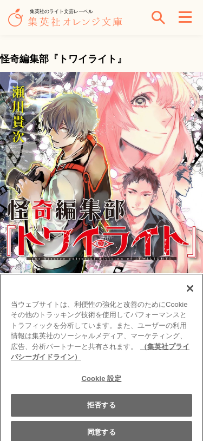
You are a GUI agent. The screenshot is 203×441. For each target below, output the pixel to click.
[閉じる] (190, 291)
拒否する (101, 408)
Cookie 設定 (101, 382)
